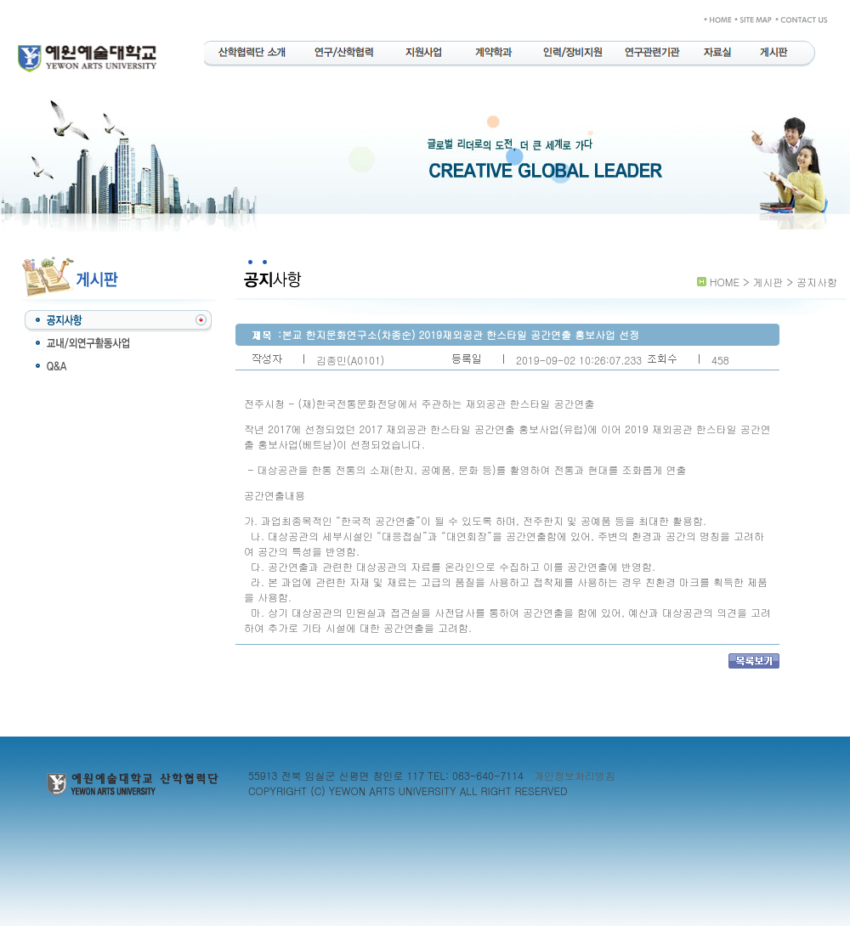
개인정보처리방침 (574, 775)
